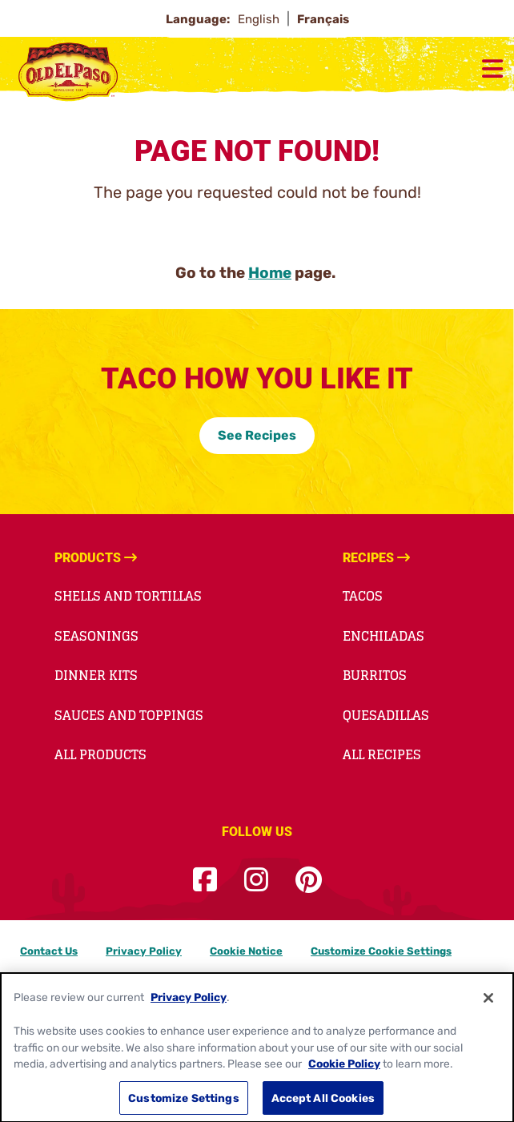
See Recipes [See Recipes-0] (257, 435)
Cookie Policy (344, 1072)
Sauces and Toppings (128, 715)
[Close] (488, 1005)
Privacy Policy (189, 1005)
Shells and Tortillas (128, 596)
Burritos (375, 675)
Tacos (363, 596)
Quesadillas (386, 715)
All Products (100, 754)
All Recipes (382, 754)
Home (269, 272)
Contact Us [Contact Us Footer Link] (49, 951)
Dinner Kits (96, 675)
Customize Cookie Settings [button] (381, 951)
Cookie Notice (246, 951)
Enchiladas (383, 636)
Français (323, 19)
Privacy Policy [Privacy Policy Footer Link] (144, 951)
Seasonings (96, 636)
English (260, 19)
